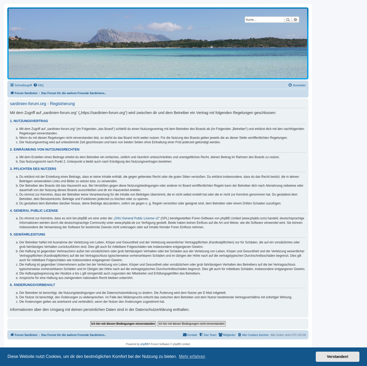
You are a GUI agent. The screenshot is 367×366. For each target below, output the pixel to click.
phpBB (144, 344)
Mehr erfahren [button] (192, 356)
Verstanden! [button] (337, 356)
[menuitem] (38, 85)
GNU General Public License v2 (136, 218)
